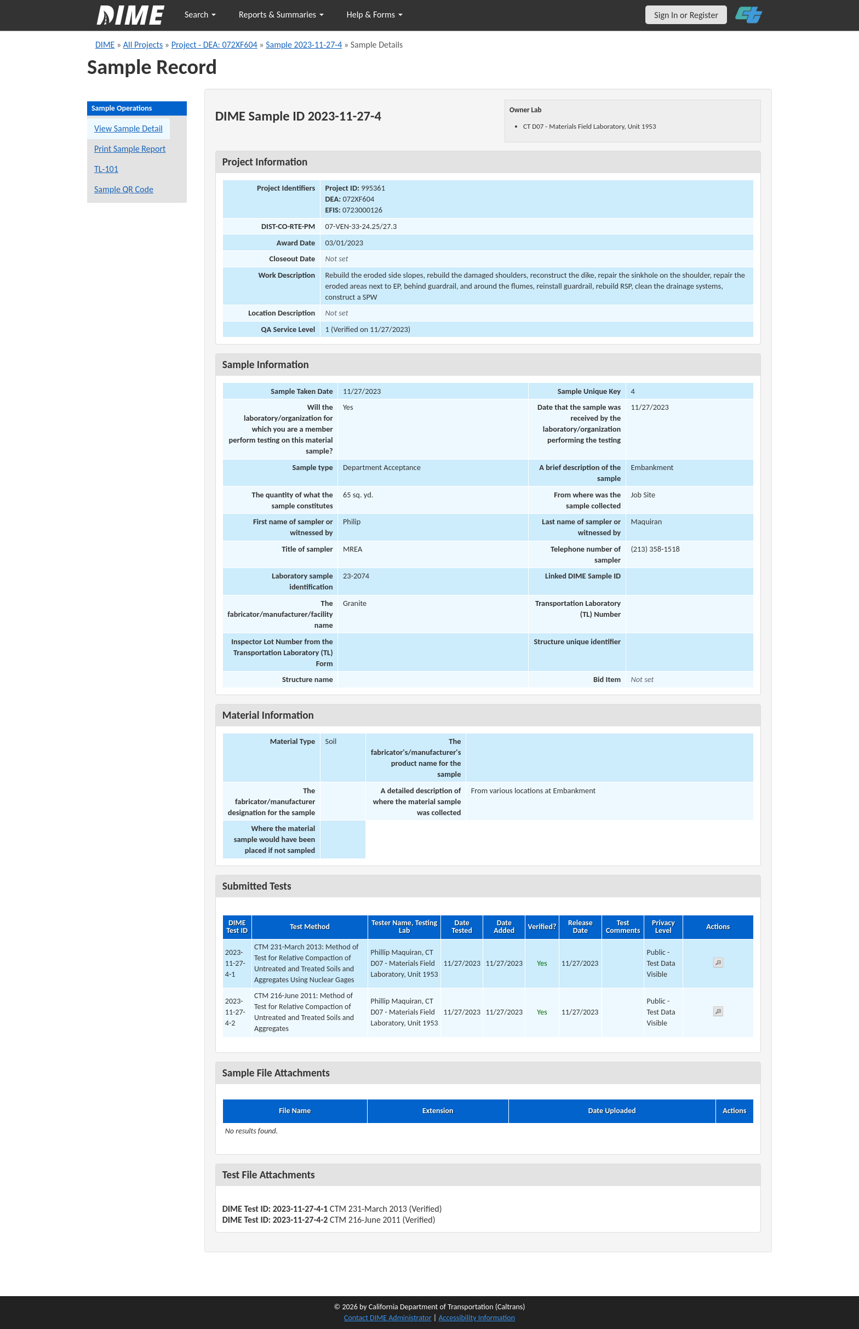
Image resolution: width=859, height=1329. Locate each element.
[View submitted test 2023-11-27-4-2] (718, 1013)
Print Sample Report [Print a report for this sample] (129, 149)
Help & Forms (375, 14)
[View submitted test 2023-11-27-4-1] (718, 964)
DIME (104, 44)
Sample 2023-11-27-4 (304, 44)
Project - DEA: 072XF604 (214, 44)
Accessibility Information (476, 1317)
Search (200, 14)
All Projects (143, 44)
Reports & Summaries (281, 14)
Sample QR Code (123, 189)
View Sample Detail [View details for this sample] (128, 128)
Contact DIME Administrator (388, 1317)
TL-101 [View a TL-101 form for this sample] (106, 169)
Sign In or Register (686, 15)
